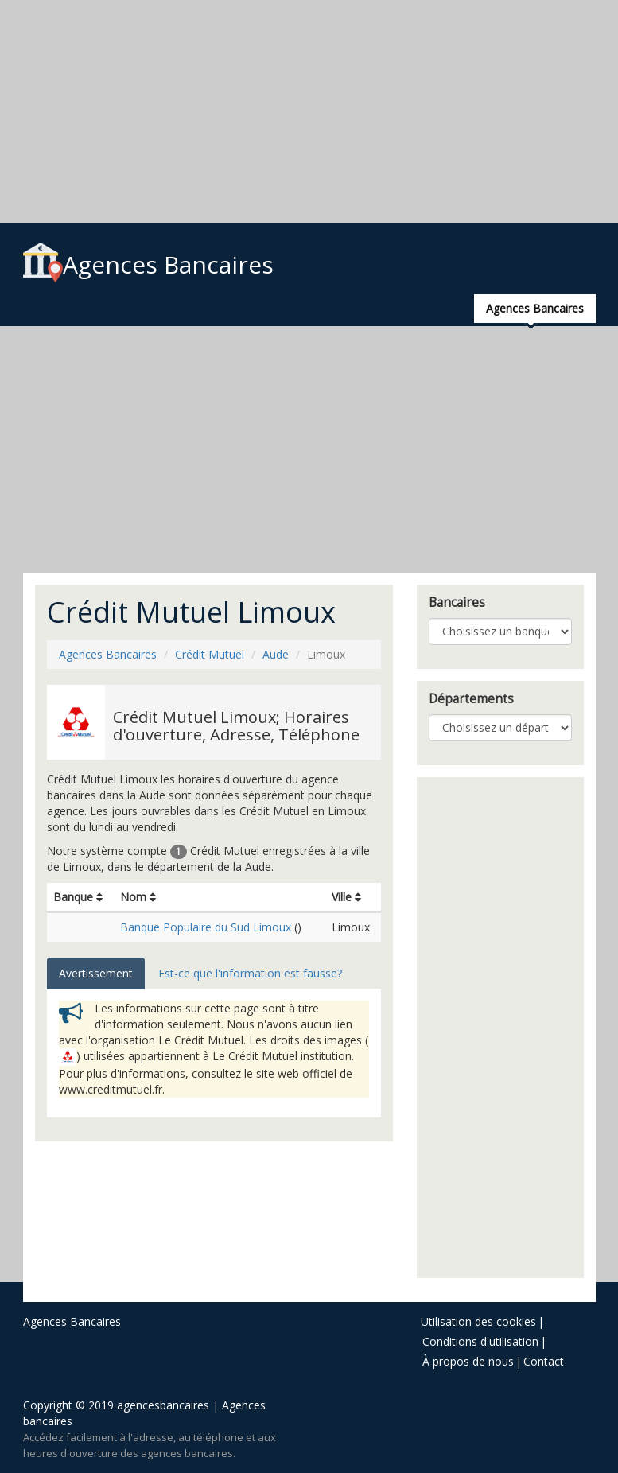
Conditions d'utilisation (480, 1341)
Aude (275, 654)
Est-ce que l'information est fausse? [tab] (250, 973)
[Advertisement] (309, 111)
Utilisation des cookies (478, 1321)
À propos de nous (468, 1361)
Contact (543, 1361)
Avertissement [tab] (96, 973)
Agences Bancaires (148, 264)
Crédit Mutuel (209, 654)
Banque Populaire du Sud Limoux (205, 927)
